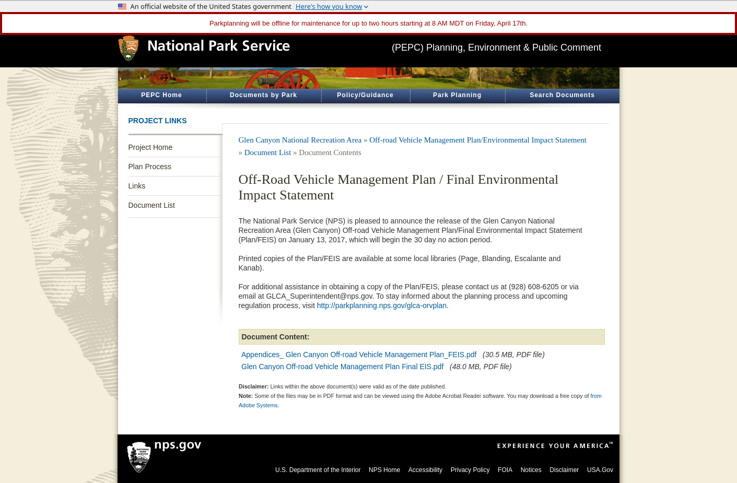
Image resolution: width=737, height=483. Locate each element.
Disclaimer (564, 470)
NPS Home (384, 470)
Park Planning (457, 95)
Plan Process (149, 166)
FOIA (505, 470)
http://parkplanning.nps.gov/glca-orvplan (382, 305)
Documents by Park (263, 95)
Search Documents (562, 95)
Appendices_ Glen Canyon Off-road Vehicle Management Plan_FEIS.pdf (358, 354)
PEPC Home (161, 95)
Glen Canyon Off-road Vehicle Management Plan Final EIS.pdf (342, 366)
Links (137, 186)
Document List (151, 205)
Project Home (150, 147)
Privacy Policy (470, 470)
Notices (531, 470)
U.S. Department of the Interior (317, 470)
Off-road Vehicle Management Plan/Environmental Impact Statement (478, 140)
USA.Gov (600, 470)
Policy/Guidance (365, 95)
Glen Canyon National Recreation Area (300, 140)
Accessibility (425, 470)
